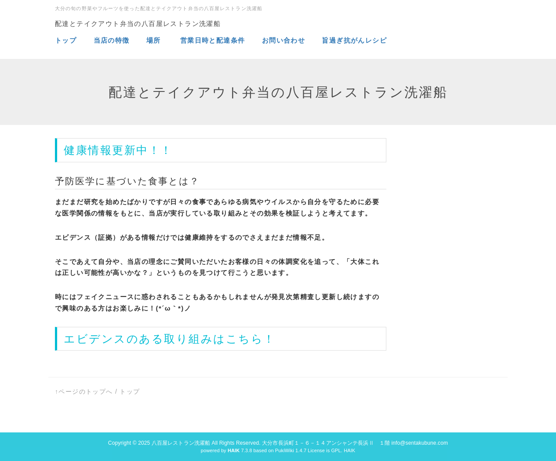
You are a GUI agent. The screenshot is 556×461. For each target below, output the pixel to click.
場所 (154, 40)
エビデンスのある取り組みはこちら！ (170, 339)
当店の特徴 (113, 40)
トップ (65, 40)
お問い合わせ (283, 40)
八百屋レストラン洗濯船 (181, 443)
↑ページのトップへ (84, 391)
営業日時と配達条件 (213, 40)
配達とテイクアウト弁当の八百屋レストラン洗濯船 (138, 23)
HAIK (349, 450)
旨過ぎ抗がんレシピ (354, 40)
